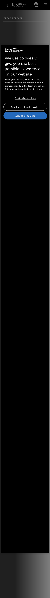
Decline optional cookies (25, 107)
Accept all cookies (25, 115)
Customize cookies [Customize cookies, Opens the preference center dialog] (25, 98)
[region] (25, 299)
